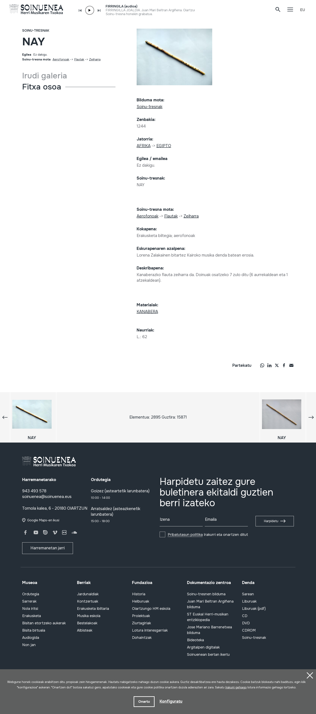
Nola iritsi (30, 608)
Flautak (79, 59)
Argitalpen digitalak (203, 647)
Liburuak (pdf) (254, 608)
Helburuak (140, 601)
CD (244, 616)
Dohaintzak (142, 637)
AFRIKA (144, 145)
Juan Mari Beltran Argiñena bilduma (210, 604)
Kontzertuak (87, 601)
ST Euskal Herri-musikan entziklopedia (207, 617)
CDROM (249, 630)
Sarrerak (29, 601)
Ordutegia (30, 594)
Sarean (248, 594)
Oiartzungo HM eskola (151, 608)
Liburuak (249, 601)
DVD (246, 623)
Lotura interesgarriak (150, 630)
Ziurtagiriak (141, 623)
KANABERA (147, 311)
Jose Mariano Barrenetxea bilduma (209, 630)
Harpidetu (271, 521)
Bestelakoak (87, 623)
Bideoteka (195, 640)
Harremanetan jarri (47, 548)
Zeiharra (95, 59)
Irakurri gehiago (236, 687)
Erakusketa (31, 616)
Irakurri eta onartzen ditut (208, 534)
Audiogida (30, 637)
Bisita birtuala (33, 630)
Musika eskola (88, 616)
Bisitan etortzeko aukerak (44, 623)
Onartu (144, 701)
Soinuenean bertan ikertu (208, 654)
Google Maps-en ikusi (43, 520)
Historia (138, 594)
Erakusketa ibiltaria (93, 608)
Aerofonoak (61, 59)
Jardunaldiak (88, 594)
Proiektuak (141, 616)
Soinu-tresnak (35, 30)
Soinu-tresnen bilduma (206, 594)
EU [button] (302, 10)
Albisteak (84, 630)
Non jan (29, 645)
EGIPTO (163, 145)
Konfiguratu (171, 701)
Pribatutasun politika (185, 534)
